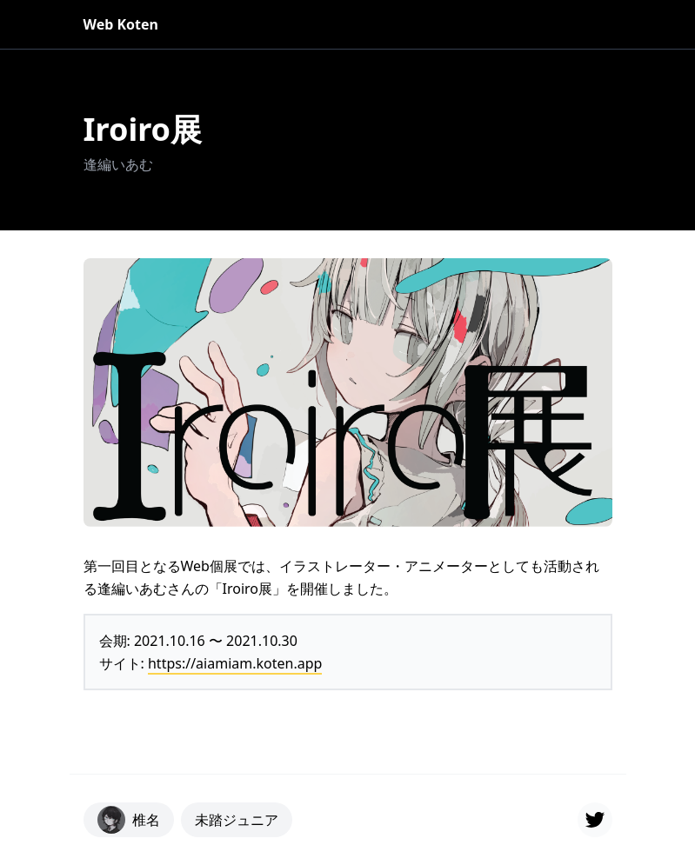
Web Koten (121, 24)
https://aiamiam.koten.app (235, 663)
